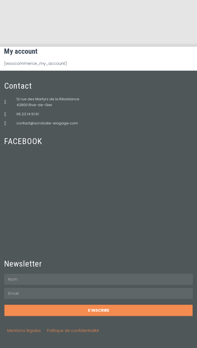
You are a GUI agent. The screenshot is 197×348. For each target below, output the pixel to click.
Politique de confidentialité (73, 330)
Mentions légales (24, 330)
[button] (98, 45)
